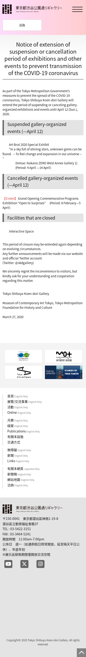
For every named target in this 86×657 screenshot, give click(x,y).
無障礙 (19, 450)
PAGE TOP (81, 652)
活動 (17, 407)
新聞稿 (19, 474)
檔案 (17, 425)
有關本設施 (15, 436)
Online (19, 412)
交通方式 (13, 442)
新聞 (17, 455)
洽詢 (22, 25)
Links (18, 460)
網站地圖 (20, 479)
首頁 (17, 396)
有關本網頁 (23, 468)
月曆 (17, 420)
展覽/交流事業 (24, 401)
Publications (23, 431)
